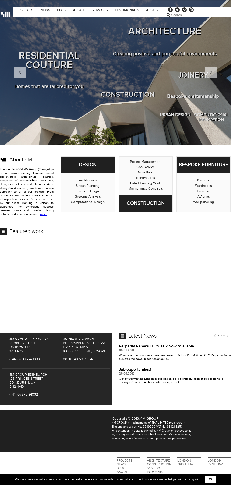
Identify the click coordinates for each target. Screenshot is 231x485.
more (43, 214)
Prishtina (185, 464)
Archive (153, 10)
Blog (61, 10)
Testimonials (127, 10)
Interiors (155, 472)
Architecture (158, 461)
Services (100, 10)
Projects (24, 10)
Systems (154, 468)
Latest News (142, 336)
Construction (159, 464)
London (184, 461)
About (79, 10)
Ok (210, 479)
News (45, 10)
